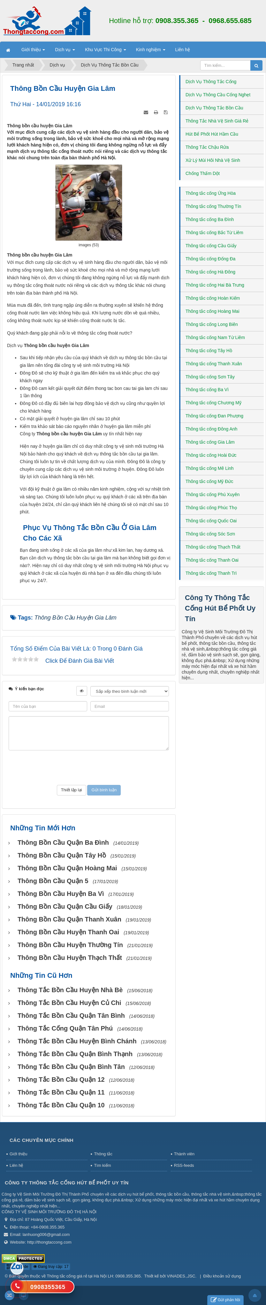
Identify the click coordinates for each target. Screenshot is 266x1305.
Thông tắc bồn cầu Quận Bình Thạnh (75, 1053)
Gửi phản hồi (225, 1300)
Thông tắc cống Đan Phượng (214, 415)
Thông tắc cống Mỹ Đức (209, 481)
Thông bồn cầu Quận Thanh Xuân (69, 919)
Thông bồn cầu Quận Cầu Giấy (65, 906)
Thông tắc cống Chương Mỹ (213, 402)
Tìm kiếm (102, 1165)
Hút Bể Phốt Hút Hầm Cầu (212, 134)
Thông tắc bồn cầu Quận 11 (61, 1092)
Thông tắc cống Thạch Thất (213, 547)
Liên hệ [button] (182, 49)
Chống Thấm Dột (203, 173)
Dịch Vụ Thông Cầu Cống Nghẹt (218, 94)
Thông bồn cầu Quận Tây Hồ (62, 855)
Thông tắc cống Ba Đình (210, 219)
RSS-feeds (184, 1165)
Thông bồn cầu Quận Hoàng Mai (67, 868)
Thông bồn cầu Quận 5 (53, 880)
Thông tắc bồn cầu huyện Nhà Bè (70, 989)
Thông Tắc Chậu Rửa (207, 147)
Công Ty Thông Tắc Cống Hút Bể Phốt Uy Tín (220, 608)
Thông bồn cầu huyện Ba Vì (61, 893)
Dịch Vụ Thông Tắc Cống (211, 81)
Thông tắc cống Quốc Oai (211, 520)
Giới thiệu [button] (33, 51)
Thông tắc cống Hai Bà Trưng (215, 285)
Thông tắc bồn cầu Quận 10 (61, 1105)
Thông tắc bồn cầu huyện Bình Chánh (77, 1041)
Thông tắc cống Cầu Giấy (211, 245)
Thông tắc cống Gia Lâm (210, 442)
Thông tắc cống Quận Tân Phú (65, 1028)
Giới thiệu (18, 1153)
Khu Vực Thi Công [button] (105, 51)
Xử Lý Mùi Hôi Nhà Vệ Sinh (213, 160)
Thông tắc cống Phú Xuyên (212, 494)
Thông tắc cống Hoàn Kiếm (213, 298)
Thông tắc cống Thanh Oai (212, 560)
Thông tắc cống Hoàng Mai (212, 311)
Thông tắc (103, 1153)
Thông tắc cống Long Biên (212, 324)
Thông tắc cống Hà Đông (210, 271)
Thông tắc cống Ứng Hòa (211, 193)
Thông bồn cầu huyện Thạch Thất (70, 957)
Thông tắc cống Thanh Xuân (214, 363)
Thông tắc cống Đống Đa (210, 258)
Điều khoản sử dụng (222, 1276)
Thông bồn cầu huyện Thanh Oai (68, 932)
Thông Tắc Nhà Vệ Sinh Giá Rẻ (217, 120)
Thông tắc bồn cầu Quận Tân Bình (71, 1015)
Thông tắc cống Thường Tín (213, 206)
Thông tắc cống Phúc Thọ (211, 507)
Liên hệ (16, 1165)
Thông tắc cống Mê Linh (210, 468)
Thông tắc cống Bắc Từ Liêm (214, 232)
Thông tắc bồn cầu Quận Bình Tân (71, 1066)
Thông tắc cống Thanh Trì (211, 573)
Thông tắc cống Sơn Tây (210, 376)
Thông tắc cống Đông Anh (211, 428)
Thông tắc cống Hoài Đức (211, 455)
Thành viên (184, 1153)
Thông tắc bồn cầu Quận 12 (61, 1079)
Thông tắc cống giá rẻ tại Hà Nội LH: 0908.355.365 (94, 1276)
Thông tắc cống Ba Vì (207, 389)
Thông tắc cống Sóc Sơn (210, 533)
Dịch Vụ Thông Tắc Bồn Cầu (214, 107)
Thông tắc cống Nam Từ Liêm (215, 337)
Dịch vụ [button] (65, 51)
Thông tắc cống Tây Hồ (209, 350)
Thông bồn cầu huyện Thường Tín (70, 944)
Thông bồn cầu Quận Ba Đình (63, 842)
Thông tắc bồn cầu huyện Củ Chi (69, 1002)
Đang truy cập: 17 (50, 1266)
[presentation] (88, 767)
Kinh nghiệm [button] (150, 51)
